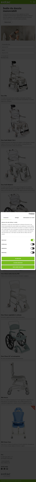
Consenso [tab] (6, 217)
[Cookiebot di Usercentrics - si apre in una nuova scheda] (28, 214)
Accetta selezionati (18, 262)
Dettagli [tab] (17, 217)
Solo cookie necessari (18, 267)
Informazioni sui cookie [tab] (28, 217)
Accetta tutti (18, 258)
